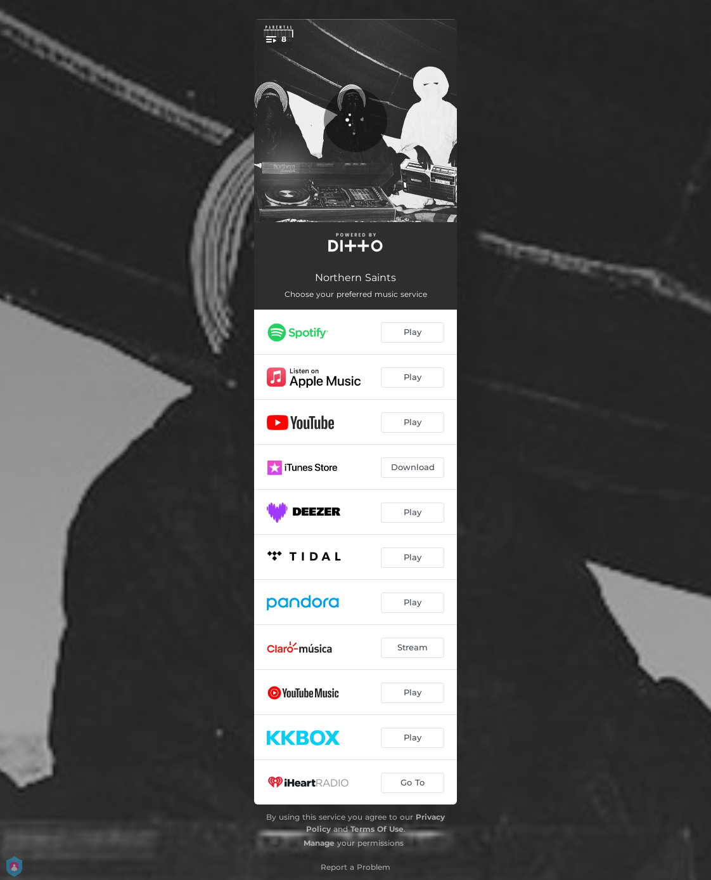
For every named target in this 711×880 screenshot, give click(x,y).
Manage (319, 843)
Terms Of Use (377, 829)
